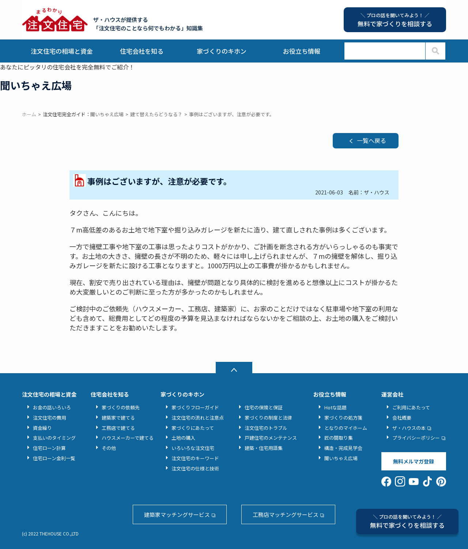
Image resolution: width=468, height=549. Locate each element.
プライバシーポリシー (416, 437)
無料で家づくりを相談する (407, 521)
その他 (109, 447)
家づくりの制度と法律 (268, 417)
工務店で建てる (118, 427)
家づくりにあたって (192, 427)
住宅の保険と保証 (264, 407)
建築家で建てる (118, 417)
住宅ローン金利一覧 (54, 458)
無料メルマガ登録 (413, 461)
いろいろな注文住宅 (192, 447)
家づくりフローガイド (195, 407)
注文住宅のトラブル (266, 427)
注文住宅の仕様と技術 (195, 468)
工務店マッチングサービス (285, 514)
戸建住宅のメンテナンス (271, 437)
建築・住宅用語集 (264, 447)
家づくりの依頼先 (121, 407)
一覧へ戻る (371, 140)
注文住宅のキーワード (195, 458)
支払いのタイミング (54, 437)
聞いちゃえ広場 (341, 458)
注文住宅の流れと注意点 (197, 417)
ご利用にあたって (411, 407)
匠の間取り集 (338, 437)
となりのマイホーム (345, 427)
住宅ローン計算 (49, 447)
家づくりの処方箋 (343, 417)
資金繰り (42, 427)
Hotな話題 (335, 407)
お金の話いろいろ (52, 407)
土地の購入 (183, 437)
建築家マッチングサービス (177, 514)
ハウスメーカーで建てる (128, 437)
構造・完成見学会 (343, 447)
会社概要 (401, 417)
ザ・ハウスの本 (409, 427)
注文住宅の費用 (49, 417)
